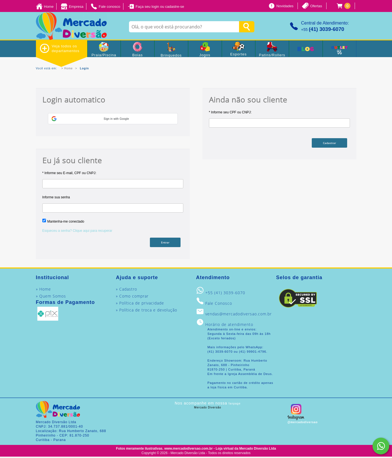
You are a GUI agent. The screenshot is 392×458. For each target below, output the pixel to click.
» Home (43, 290)
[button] (113, 118)
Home (68, 68)
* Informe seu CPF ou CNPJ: (230, 112)
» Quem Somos (51, 297)
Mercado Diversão (207, 408)
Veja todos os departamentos (59, 48)
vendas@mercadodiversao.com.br (238, 315)
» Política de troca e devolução (146, 311)
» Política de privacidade (140, 304)
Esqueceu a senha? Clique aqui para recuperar (77, 231)
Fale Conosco (218, 304)
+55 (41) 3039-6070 (225, 293)
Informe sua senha (56, 197)
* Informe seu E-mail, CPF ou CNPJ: (69, 173)
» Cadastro (126, 290)
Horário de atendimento (229, 325)
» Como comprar (132, 297)
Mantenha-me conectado (65, 221)
